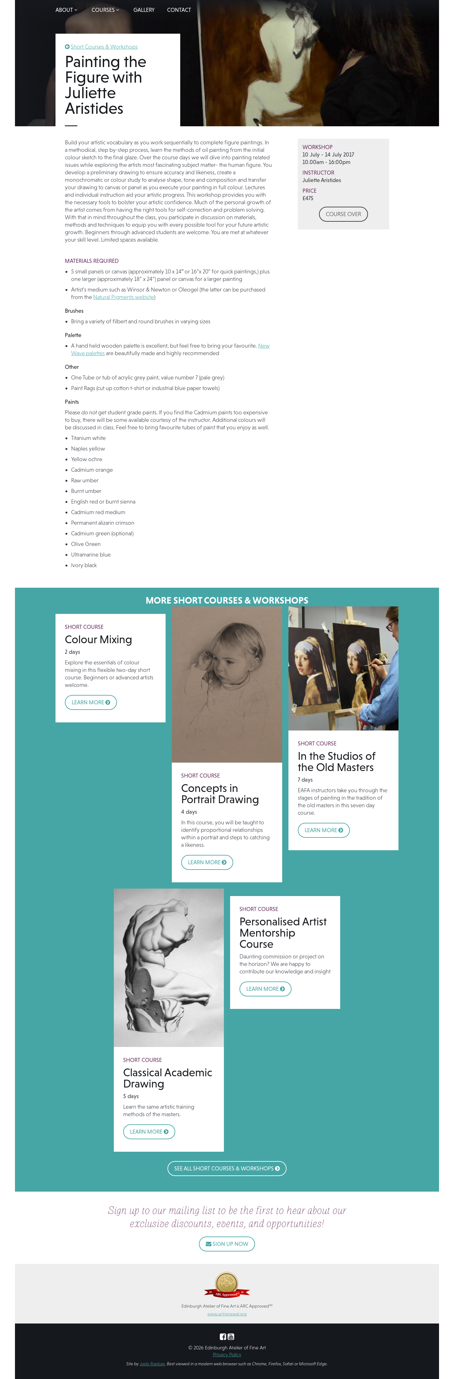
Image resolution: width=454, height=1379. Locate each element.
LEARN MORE (91, 702)
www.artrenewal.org (227, 1313)
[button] (67, 10)
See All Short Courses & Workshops (227, 1168)
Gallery (144, 10)
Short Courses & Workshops (104, 46)
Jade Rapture (152, 1363)
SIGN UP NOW (227, 1244)
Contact (179, 10)
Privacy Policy (227, 1354)
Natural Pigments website (123, 297)
